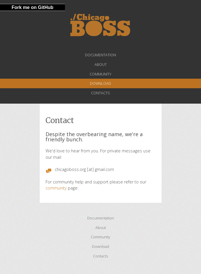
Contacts (100, 92)
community (56, 188)
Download (100, 83)
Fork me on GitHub (32, 7)
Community (100, 74)
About (101, 64)
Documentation (100, 54)
